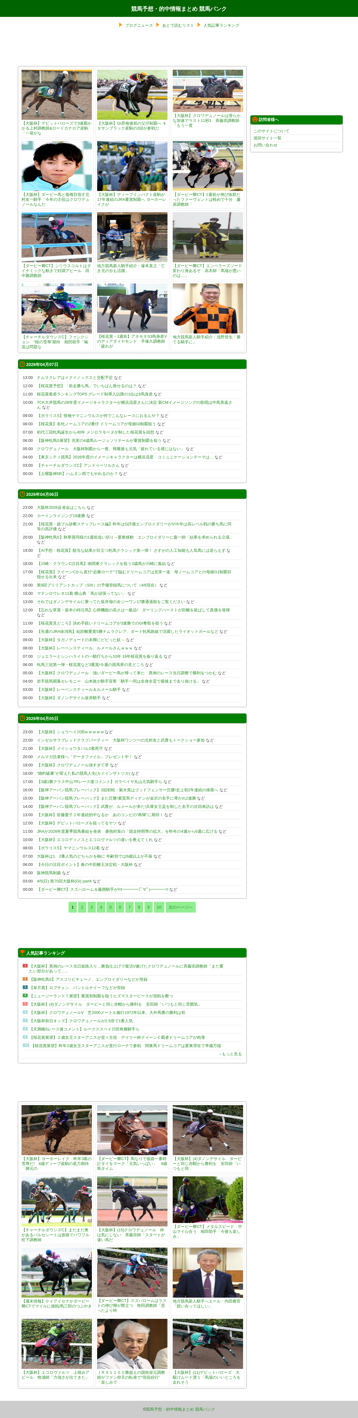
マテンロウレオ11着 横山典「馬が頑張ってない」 (81, 593)
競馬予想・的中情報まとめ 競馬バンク (179, 9)
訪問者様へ (265, 119)
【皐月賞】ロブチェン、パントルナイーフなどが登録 (77, 987)
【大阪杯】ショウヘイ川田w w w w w (70, 732)
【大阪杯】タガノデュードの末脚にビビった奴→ (81, 639)
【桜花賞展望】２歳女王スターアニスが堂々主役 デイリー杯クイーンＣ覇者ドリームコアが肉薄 (117, 1037)
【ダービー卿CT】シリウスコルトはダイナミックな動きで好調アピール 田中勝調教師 (57, 268)
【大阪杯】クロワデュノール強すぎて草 (73, 765)
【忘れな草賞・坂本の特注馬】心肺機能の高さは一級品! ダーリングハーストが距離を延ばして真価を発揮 (135, 610)
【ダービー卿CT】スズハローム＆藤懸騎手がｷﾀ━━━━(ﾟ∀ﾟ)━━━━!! (102, 889)
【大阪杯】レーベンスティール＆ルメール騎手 (79, 689)
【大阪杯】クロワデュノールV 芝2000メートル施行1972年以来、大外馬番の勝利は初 (107, 1012)
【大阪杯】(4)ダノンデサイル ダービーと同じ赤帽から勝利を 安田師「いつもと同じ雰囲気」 (115, 1004)
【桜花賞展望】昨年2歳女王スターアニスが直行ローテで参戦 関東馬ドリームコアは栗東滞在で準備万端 (126, 1045)
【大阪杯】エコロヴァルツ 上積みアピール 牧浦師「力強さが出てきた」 (57, 1372)
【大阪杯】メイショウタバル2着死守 (70, 748)
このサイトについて (271, 131)
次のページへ (181, 907)
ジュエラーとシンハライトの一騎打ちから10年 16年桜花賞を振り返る (100, 656)
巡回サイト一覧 (267, 138)
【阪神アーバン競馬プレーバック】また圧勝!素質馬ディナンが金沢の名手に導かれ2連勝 (116, 798)
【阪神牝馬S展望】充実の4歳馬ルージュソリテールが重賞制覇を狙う (99, 440)
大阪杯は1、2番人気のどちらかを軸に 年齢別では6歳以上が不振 (94, 856)
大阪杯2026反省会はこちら (61, 507)
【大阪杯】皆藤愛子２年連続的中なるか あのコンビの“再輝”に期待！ (100, 814)
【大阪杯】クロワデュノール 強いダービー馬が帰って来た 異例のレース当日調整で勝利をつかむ (127, 673)
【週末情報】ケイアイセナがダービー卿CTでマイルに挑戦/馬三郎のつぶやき (57, 1301)
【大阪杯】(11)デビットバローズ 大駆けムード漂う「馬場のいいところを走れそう (208, 1375)
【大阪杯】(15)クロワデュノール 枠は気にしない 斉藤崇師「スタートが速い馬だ (132, 1232)
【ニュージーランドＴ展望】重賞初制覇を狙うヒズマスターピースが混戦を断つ (101, 996)
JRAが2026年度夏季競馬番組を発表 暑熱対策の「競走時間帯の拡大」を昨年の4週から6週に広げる (127, 831)
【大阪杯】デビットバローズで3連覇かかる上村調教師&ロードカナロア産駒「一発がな (57, 125)
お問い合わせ (265, 145)
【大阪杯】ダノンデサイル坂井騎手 (69, 697)
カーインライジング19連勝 (61, 515)
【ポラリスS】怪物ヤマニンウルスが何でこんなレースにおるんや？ (98, 415)
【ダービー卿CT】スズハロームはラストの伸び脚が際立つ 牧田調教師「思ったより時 (132, 1303)
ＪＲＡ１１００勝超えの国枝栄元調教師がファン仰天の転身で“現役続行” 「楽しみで (132, 1375)
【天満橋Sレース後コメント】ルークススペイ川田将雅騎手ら (84, 1029)
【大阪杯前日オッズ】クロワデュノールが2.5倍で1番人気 (81, 1021)
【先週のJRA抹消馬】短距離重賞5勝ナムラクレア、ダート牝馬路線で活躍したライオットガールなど (127, 631)
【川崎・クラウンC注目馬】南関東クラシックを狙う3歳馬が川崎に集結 (101, 563)
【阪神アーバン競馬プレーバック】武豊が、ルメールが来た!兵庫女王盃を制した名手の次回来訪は (125, 806)
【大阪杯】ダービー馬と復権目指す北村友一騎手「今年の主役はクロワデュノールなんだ (57, 197)
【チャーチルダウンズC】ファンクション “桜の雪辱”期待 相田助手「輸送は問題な (57, 339)
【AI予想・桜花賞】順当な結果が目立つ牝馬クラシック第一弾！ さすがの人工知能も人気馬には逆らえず (131, 550)
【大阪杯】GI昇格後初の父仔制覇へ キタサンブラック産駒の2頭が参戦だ (132, 123)
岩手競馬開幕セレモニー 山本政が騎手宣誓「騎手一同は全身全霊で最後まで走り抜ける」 (119, 681)
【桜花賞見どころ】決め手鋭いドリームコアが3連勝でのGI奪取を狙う (100, 623)
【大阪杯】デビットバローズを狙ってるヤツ (77, 823)
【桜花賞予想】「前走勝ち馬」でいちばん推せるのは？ (87, 386)
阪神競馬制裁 (49, 873)
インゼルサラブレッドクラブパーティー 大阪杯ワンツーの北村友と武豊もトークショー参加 (121, 740)
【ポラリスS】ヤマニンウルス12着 (68, 848)
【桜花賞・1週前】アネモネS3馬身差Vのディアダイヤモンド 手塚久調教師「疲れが (132, 339)
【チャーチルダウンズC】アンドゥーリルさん (78, 465)
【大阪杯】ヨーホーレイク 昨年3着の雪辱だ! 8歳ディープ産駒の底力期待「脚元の (57, 1161)
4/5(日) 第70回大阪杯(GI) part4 (64, 881)
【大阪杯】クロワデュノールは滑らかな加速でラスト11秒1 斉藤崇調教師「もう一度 (208, 118)
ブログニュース (139, 25)
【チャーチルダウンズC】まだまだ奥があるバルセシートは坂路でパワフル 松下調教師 (57, 1232)
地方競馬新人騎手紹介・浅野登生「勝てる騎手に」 (208, 337)
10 (159, 907)
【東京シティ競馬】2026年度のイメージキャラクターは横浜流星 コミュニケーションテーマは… (125, 457)
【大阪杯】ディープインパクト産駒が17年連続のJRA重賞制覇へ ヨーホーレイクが (132, 197)
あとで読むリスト (178, 25)
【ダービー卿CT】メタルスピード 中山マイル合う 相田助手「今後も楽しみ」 (208, 1229)
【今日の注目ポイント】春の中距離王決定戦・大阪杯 (85, 864)
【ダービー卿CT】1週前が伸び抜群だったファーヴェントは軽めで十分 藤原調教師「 (208, 197)
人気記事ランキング (221, 25)
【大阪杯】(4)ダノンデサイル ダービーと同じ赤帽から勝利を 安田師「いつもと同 (208, 1161)
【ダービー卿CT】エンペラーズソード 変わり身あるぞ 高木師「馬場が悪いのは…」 (209, 268)
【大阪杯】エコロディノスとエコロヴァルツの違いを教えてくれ (95, 839)
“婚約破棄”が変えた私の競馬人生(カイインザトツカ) (83, 773)
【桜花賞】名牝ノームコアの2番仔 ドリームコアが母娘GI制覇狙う (96, 424)
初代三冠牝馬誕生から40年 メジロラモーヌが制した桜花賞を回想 (95, 432)
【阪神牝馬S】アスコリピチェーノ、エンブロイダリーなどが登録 (88, 979)
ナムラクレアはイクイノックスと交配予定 (75, 377)
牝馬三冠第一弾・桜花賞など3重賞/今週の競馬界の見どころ (90, 664)
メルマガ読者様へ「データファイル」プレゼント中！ (85, 756)
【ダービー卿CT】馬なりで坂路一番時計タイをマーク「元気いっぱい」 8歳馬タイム (132, 1161)
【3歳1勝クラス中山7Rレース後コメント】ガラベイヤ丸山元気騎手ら (99, 781)
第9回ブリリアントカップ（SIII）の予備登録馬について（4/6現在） (98, 585)
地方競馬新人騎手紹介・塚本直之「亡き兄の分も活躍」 (132, 266)
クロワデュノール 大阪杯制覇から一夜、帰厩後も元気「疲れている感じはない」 (111, 448)
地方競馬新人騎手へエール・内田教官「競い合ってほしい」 (208, 1301)
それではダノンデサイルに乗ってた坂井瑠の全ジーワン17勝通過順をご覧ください (111, 601)
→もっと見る (230, 1054)
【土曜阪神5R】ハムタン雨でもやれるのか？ (77, 473)
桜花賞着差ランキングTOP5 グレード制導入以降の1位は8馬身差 (95, 394)
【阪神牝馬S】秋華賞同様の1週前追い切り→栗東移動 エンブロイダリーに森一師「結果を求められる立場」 (135, 537)
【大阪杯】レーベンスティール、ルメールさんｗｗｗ (85, 648)
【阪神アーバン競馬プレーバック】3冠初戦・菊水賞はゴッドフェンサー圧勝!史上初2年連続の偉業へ (127, 790)
